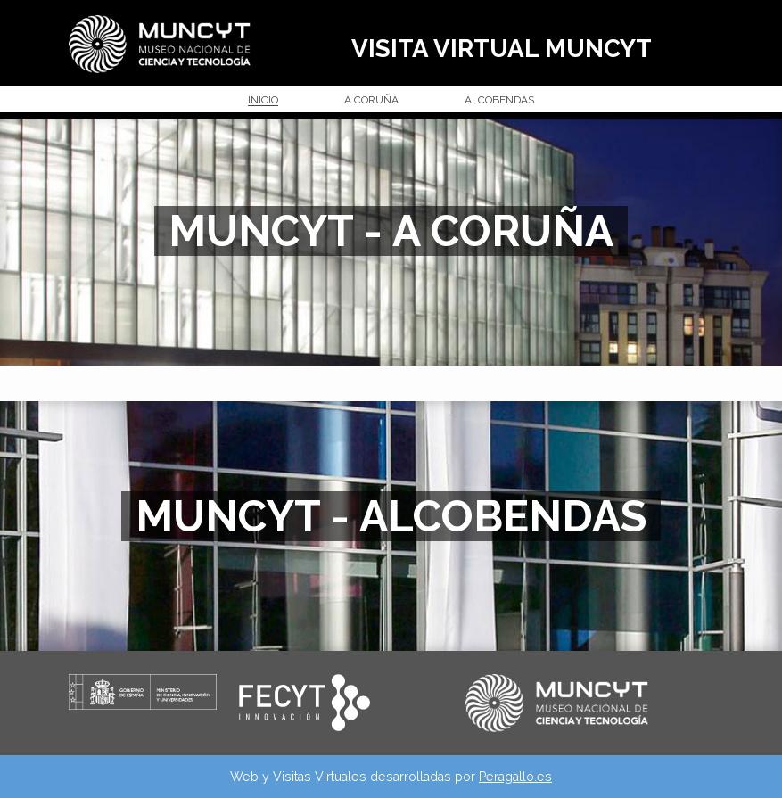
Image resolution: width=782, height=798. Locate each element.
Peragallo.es (515, 776)
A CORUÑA (371, 100)
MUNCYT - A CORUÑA (391, 231)
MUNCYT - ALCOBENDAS (391, 516)
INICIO (263, 100)
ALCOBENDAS (499, 100)
